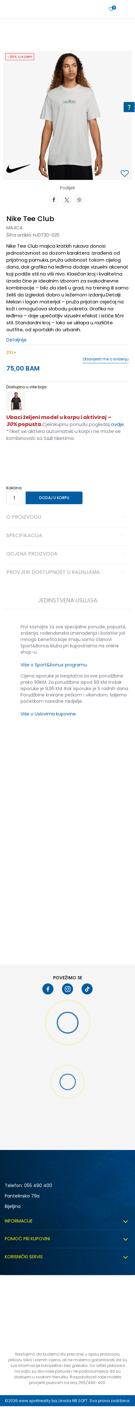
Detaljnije (16, 340)
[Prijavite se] (111, 9)
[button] (125, 174)
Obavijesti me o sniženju (106, 359)
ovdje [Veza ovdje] (117, 424)
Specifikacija (67, 536)
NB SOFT (80, 1400)
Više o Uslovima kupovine (48, 714)
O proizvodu (67, 517)
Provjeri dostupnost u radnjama (67, 572)
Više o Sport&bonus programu (54, 665)
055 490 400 (38, 1185)
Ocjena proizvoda (67, 554)
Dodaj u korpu (54, 497)
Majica (14, 228)
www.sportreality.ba (38, 1400)
